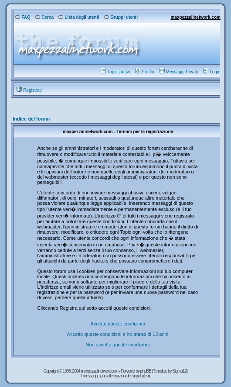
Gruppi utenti (121, 17)
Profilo (144, 71)
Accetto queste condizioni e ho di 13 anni (117, 334)
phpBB (146, 371)
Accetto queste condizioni (118, 323)
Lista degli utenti (78, 17)
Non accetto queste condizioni (118, 344)
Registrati (29, 90)
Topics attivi (115, 71)
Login (211, 71)
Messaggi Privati (179, 71)
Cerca (44, 17)
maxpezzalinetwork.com (195, 17)
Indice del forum (31, 118)
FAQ (23, 17)
